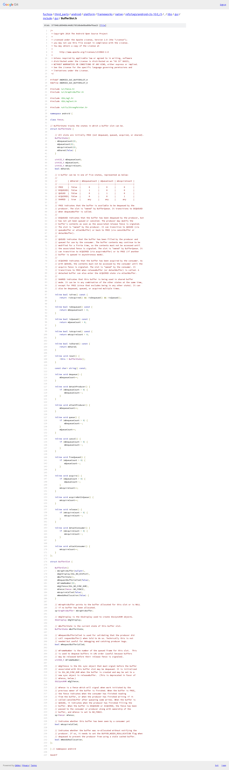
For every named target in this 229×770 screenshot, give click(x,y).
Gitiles (17, 765)
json (223, 765)
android (76, 14)
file (102, 25)
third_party (61, 14)
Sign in (223, 4)
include (47, 18)
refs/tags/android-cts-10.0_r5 (143, 14)
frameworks (105, 14)
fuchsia (47, 14)
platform (89, 14)
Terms (34, 765)
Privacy (25, 765)
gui (176, 14)
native (119, 14)
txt (216, 765)
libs (170, 14)
